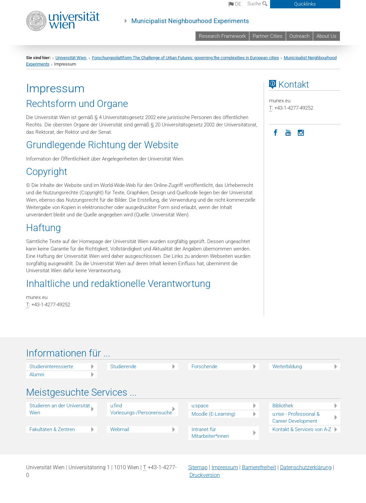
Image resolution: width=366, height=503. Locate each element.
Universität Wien (71, 57)
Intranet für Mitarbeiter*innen (210, 432)
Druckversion (205, 475)
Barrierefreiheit (259, 467)
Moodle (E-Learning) (213, 414)
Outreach (299, 36)
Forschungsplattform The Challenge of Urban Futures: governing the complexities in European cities (185, 57)
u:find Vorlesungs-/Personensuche (141, 409)
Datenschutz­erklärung (306, 467)
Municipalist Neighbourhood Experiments (190, 21)
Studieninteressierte (51, 367)
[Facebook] (275, 132)
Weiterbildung (287, 367)
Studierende (123, 367)
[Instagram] (300, 132)
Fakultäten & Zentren (52, 429)
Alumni (36, 375)
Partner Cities (267, 36)
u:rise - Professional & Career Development (296, 417)
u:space (200, 406)
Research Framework (222, 36)
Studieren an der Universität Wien (59, 409)
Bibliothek (282, 406)
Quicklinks (305, 4)
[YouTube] (288, 132)
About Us (327, 36)
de (235, 4)
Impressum (225, 467)
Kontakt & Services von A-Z (301, 429)
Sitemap (198, 467)
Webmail (119, 429)
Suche (257, 4)
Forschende (204, 367)
